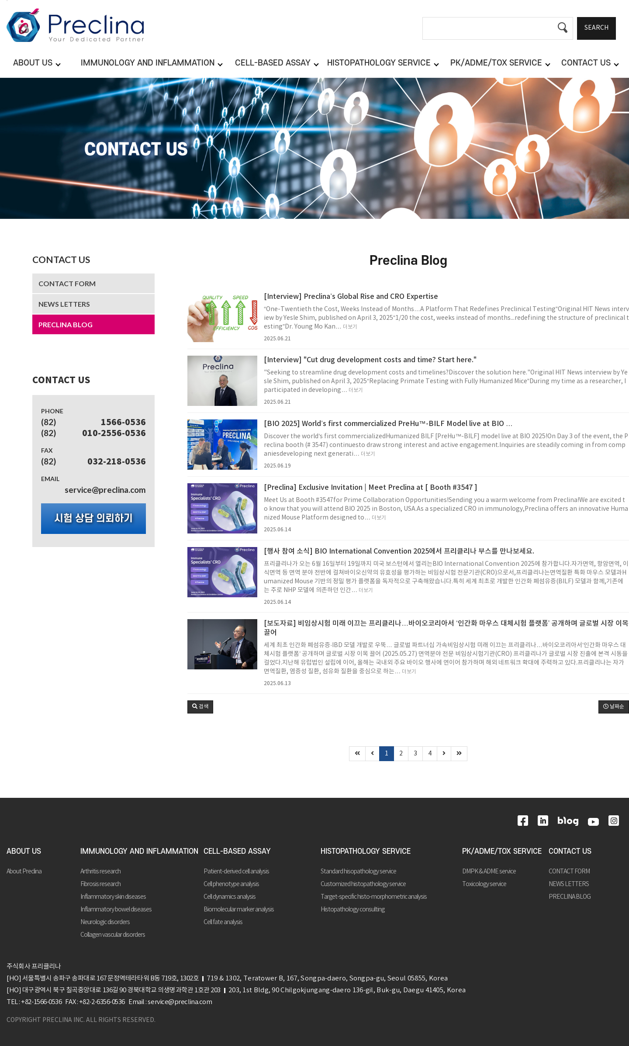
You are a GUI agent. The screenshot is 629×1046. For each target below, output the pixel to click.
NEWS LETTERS (64, 304)
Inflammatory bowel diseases (116, 909)
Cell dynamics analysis (230, 897)
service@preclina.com (105, 490)
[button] (200, 706)
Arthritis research (100, 871)
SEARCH (596, 27)
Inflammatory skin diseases (113, 897)
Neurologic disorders (105, 922)
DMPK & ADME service (489, 871)
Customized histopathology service (363, 884)
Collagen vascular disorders (112, 935)
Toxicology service (484, 884)
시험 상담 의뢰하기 (93, 518)
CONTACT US (61, 259)
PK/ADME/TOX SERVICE (502, 852)
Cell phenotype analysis (231, 884)
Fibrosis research (100, 884)
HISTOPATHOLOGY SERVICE (366, 852)
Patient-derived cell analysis (236, 871)
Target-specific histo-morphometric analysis (374, 897)
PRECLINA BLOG (65, 324)
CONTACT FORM (67, 283)
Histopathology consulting (352, 909)
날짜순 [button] (613, 707)
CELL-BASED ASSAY (237, 852)
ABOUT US (24, 852)
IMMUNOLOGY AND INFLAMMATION (139, 852)
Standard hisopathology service (358, 871)
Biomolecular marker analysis (239, 909)
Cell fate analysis (223, 922)
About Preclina (24, 871)
